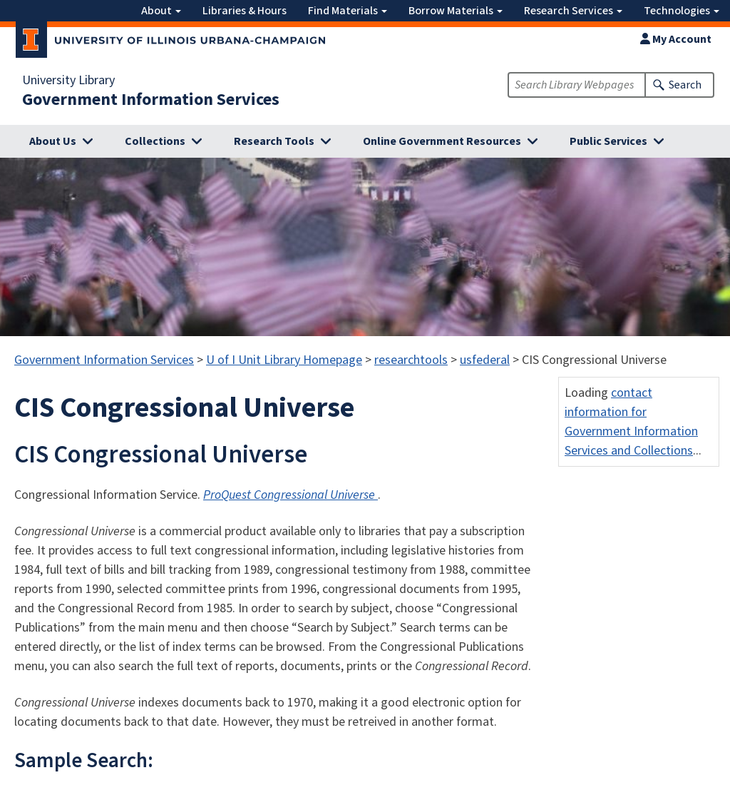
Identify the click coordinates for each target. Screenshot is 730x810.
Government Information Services (150, 100)
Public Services (608, 141)
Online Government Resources (442, 141)
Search (685, 85)
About (161, 11)
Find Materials (347, 11)
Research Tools (274, 141)
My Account (675, 39)
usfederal (485, 360)
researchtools (411, 360)
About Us (52, 141)
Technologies (681, 11)
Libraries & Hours (244, 11)
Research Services (573, 11)
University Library (68, 80)
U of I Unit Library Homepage (284, 360)
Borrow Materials (455, 11)
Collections (155, 141)
